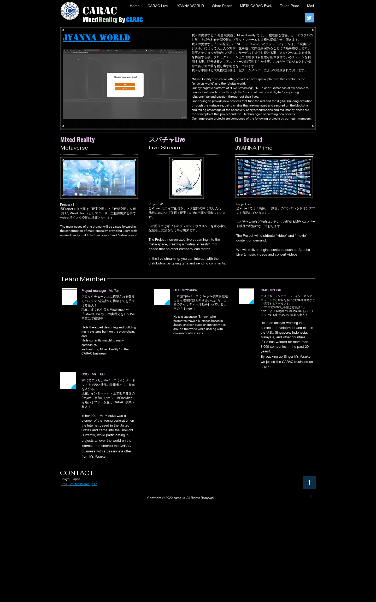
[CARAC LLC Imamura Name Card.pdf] (310, 497)
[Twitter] (309, 17)
